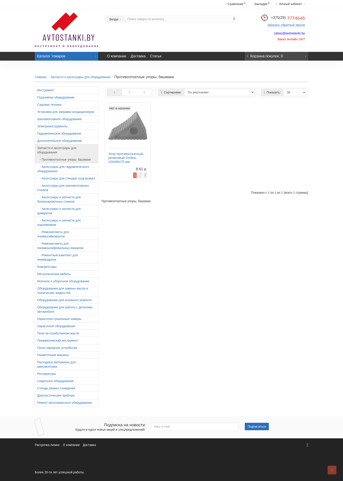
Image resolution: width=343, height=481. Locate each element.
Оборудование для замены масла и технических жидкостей (62, 291)
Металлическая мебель (54, 274)
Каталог (66, 55)
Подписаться (257, 426)
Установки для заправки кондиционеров (65, 112)
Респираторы (46, 374)
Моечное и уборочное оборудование (63, 281)
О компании (116, 56)
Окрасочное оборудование (56, 326)
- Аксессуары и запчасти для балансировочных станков (59, 199)
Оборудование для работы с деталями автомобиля (64, 309)
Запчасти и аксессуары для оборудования (80, 77)
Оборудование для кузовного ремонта (64, 300)
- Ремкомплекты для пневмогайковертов (53, 234)
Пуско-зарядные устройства (57, 347)
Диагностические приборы (56, 395)
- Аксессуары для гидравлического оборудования (63, 169)
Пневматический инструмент (57, 340)
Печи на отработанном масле (58, 333)
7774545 (288, 18)
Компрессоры (47, 267)
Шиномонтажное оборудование (59, 119)
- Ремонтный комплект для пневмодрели (57, 257)
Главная (40, 77)
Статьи (155, 56)
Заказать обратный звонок (286, 25)
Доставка (138, 56)
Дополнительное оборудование (59, 140)
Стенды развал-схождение (56, 388)
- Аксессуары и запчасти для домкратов (59, 211)
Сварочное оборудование (55, 381)
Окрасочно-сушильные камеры (59, 319)
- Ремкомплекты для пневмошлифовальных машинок (60, 246)
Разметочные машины (53, 355)
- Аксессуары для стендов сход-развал (66, 178)
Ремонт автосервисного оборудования (64, 402)
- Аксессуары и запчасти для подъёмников (59, 222)
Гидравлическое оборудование (59, 133)
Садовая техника (49, 104)
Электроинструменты (52, 126)
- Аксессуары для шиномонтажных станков (63, 188)
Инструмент (45, 90)
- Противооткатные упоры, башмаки (64, 159)
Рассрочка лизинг (47, 445)
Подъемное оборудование (56, 97)
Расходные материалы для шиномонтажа (56, 364)
